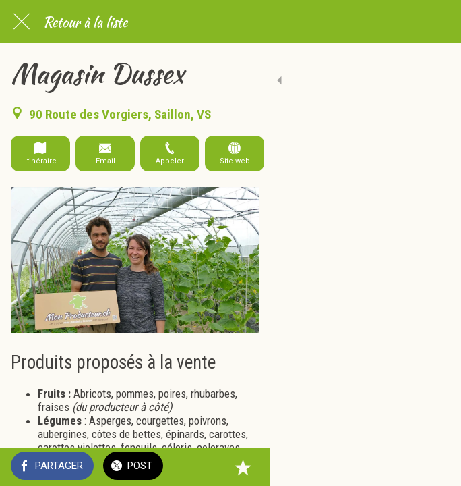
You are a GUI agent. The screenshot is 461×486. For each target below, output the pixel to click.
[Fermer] (21, 22)
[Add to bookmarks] (434, 467)
